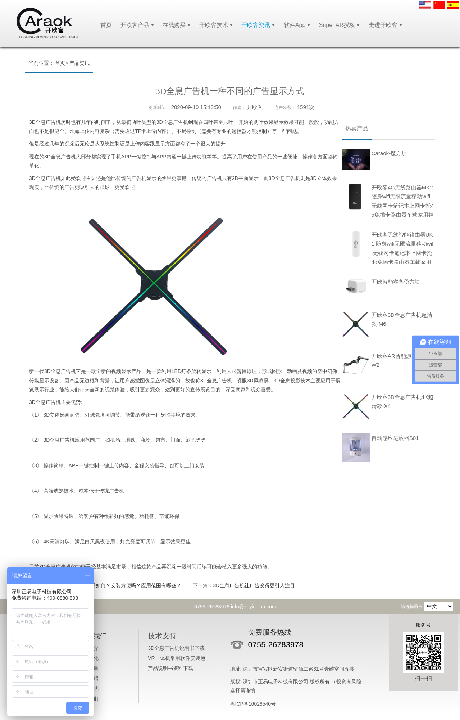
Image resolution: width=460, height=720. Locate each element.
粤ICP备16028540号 (253, 704)
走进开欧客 (383, 25)
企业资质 (88, 668)
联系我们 (88, 698)
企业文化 (88, 658)
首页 (106, 25)
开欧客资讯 (255, 25)
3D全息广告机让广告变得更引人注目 (254, 585)
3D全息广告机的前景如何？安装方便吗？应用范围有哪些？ (115, 585)
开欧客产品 (134, 25)
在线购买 (174, 25)
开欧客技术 (213, 25)
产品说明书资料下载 (170, 668)
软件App (294, 25)
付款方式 (88, 688)
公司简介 (88, 648)
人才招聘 (88, 678)
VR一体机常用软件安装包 (176, 658)
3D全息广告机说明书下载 (176, 648)
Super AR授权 (337, 25)
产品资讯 (79, 63)
